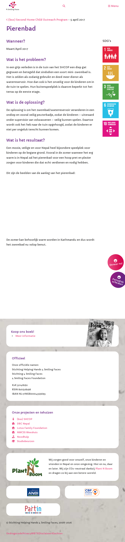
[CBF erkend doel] (92, 492)
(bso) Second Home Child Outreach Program (37, 19)
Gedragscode (14, 533)
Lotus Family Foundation (29, 428)
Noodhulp (20, 436)
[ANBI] (33, 492)
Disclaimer (45, 533)
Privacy (26, 533)
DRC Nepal (21, 423)
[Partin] (33, 509)
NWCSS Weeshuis (25, 432)
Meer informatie (25, 336)
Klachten (57, 533)
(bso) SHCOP (22, 419)
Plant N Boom (103, 468)
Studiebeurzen (23, 441)
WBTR (35, 533)
